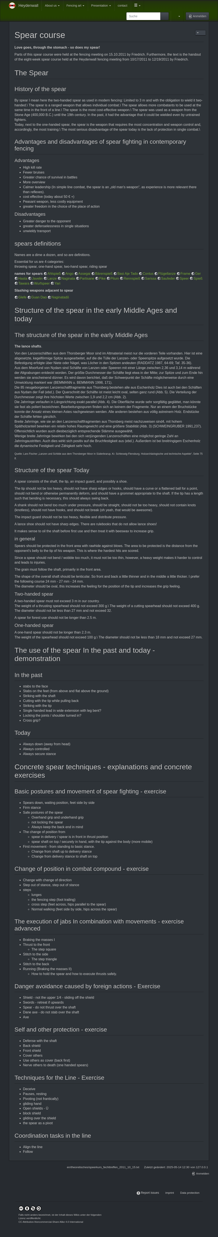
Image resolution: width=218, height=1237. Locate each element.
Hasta (22, 278)
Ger (198, 273)
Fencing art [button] (75, 5)
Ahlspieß (54, 273)
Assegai (84, 273)
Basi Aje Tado (127, 273)
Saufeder (168, 278)
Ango (69, 273)
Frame (185, 273)
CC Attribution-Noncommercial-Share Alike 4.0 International (51, 1222)
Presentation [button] (101, 5)
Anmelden (200, 1173)
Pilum (114, 278)
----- (162, 1192)
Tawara (23, 283)
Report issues (150, 1192)
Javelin (37, 278)
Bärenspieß (104, 273)
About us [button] (52, 5)
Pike (102, 278)
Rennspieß (132, 278)
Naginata (68, 278)
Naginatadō (60, 297)
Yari (57, 283)
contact (122, 5)
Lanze (52, 278)
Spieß (198, 278)
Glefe (22, 297)
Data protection (189, 1192)
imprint (169, 1192)
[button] (137, 5)
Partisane (87, 278)
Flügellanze (167, 273)
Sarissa (150, 278)
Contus (148, 273)
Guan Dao (39, 297)
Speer (184, 278)
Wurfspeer (42, 283)
